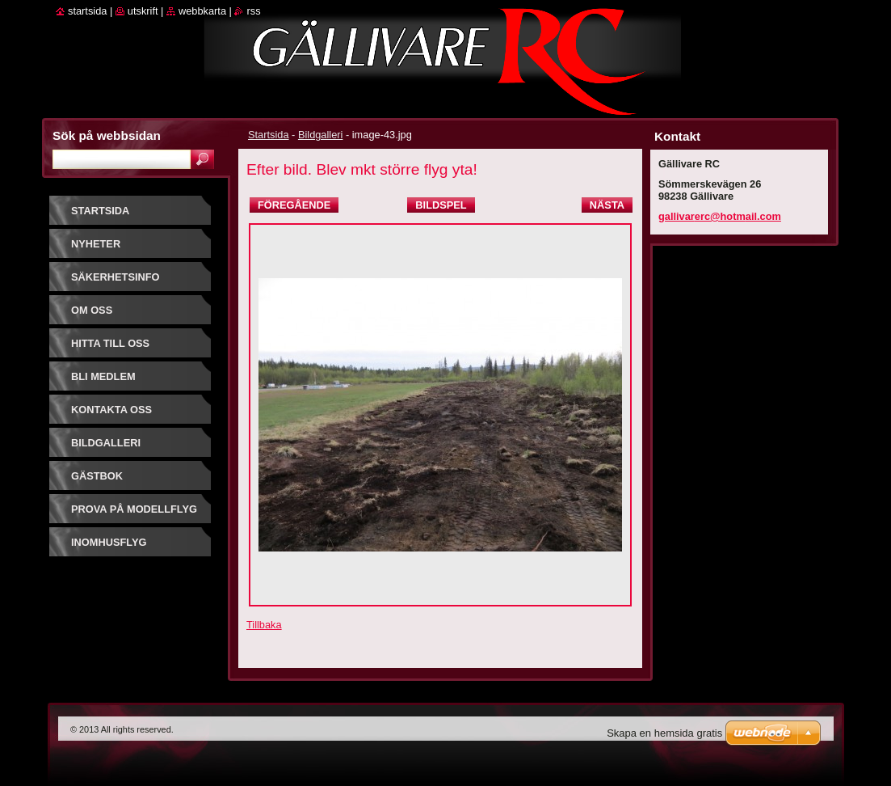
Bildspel (440, 205)
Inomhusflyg (108, 542)
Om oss (91, 310)
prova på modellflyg (134, 509)
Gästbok (97, 476)
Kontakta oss (111, 410)
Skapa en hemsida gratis (664, 733)
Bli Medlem (103, 376)
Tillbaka (264, 625)
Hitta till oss (110, 343)
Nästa (607, 205)
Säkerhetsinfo (115, 277)
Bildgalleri (320, 135)
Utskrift (143, 11)
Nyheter (95, 244)
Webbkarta (202, 11)
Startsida (268, 135)
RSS (253, 11)
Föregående (294, 205)
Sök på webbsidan (107, 135)
